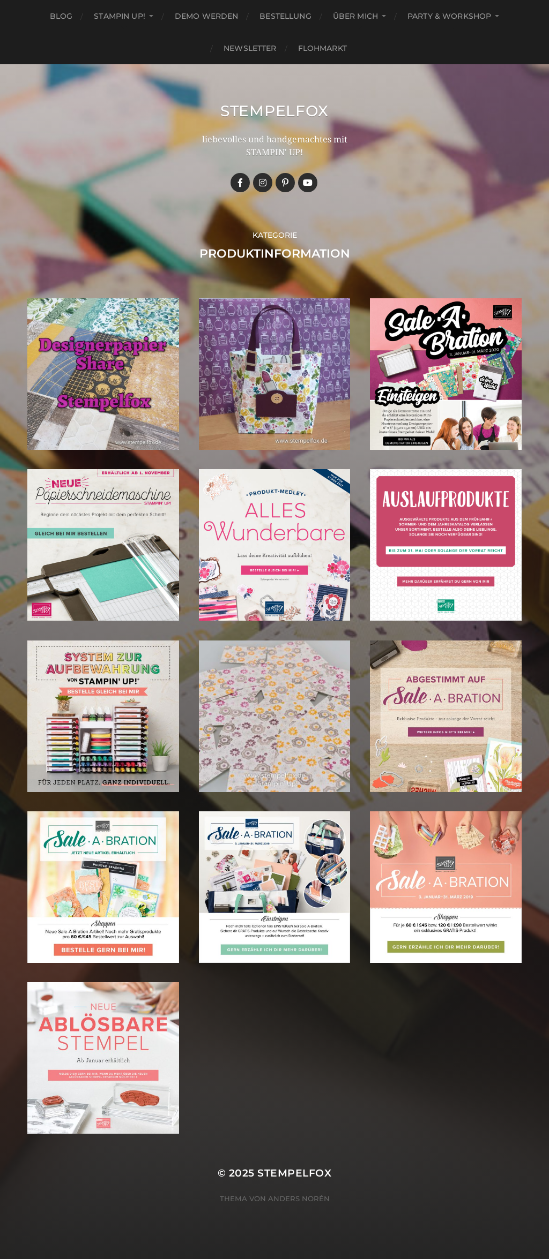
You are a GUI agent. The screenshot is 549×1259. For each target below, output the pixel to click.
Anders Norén (299, 1198)
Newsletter (250, 48)
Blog (61, 16)
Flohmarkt (322, 48)
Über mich (355, 16)
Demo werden (207, 16)
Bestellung (285, 16)
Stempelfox (274, 111)
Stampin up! (119, 16)
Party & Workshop (449, 16)
